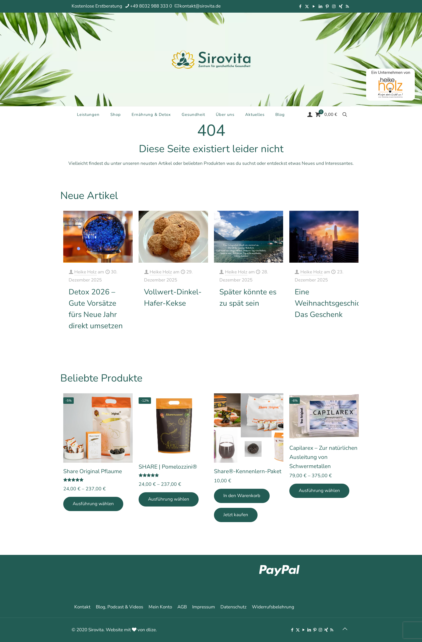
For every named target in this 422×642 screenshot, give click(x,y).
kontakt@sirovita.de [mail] (200, 6)
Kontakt (82, 607)
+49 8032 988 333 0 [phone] (151, 6)
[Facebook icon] (300, 6)
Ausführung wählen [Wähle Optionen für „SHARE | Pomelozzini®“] (168, 499)
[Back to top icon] (344, 629)
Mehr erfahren (114, 343)
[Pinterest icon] (327, 6)
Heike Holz (85, 272)
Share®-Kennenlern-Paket (247, 471)
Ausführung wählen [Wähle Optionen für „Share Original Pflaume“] (93, 504)
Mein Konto (160, 607)
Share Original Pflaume (92, 471)
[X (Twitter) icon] (307, 6)
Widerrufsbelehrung (273, 607)
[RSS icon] (347, 6)
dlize (151, 630)
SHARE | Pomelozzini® (168, 466)
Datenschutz (233, 607)
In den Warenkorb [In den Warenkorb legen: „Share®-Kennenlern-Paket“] (241, 496)
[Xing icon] (341, 6)
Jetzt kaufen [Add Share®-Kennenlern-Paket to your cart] (235, 515)
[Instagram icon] (334, 6)
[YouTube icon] (314, 6)
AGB (182, 607)
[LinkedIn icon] (320, 6)
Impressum (203, 607)
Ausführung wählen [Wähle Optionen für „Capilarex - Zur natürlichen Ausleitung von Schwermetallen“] (319, 490)
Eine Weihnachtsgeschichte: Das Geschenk (334, 303)
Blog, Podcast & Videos (119, 607)
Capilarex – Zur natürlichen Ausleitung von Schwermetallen (323, 457)
